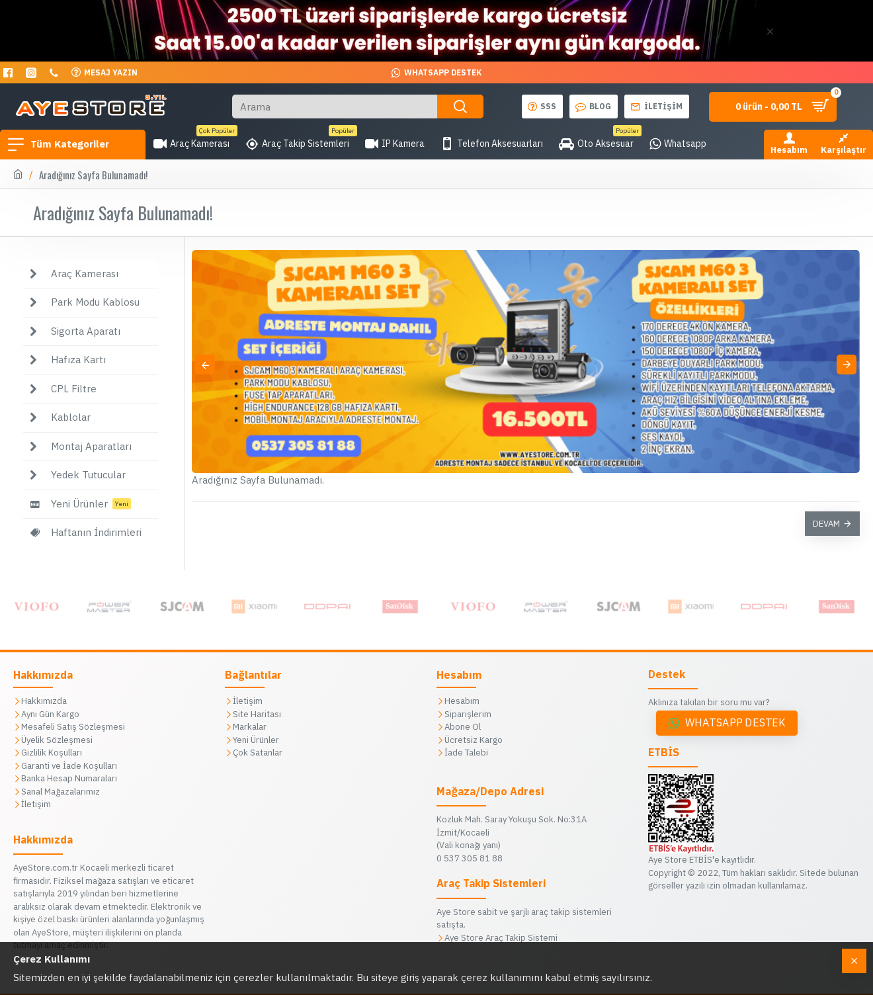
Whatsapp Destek (735, 723)
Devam (826, 523)
